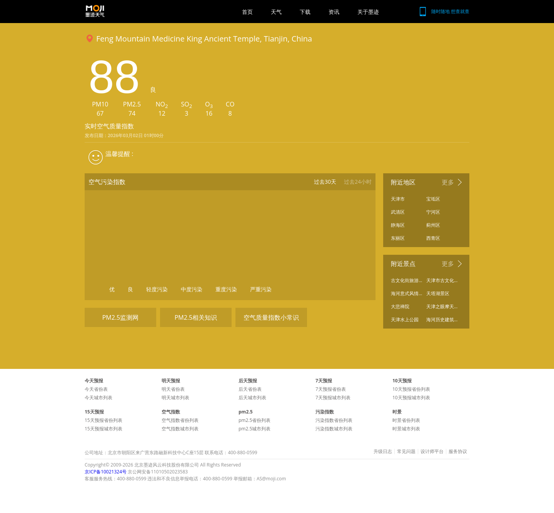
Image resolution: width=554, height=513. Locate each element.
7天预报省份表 (330, 389)
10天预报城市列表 (411, 397)
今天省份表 (96, 389)
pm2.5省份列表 (254, 420)
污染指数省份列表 (333, 420)
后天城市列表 (252, 397)
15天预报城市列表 (103, 428)
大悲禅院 (400, 306)
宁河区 (433, 212)
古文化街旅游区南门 (406, 280)
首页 (247, 11)
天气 (276, 11)
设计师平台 (432, 451)
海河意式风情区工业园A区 (406, 293)
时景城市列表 (406, 428)
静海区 (398, 225)
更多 (448, 182)
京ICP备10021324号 (106, 471)
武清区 (398, 212)
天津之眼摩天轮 (442, 306)
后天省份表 (250, 389)
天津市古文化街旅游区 (442, 280)
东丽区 (398, 238)
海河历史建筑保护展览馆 (442, 319)
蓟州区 (433, 225)
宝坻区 (433, 199)
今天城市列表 (98, 397)
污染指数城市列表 (333, 428)
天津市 (398, 199)
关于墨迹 (368, 11)
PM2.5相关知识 (196, 317)
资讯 (334, 11)
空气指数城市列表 (180, 428)
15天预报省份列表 (103, 420)
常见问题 (406, 451)
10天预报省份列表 (411, 389)
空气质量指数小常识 (271, 317)
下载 (305, 11)
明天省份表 (173, 389)
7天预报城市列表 (332, 397)
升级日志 (383, 451)
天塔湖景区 (437, 293)
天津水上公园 (405, 319)
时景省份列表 (406, 420)
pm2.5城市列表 (254, 428)
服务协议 (458, 451)
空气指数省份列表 (180, 420)
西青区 (433, 238)
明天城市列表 (175, 397)
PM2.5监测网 (120, 317)
